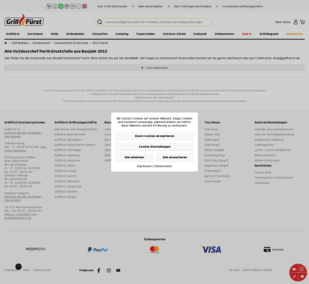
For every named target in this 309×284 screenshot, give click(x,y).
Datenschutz (163, 166)
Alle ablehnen (134, 157)
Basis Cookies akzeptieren (154, 136)
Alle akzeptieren (175, 157)
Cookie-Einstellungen (154, 146)
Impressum (144, 166)
